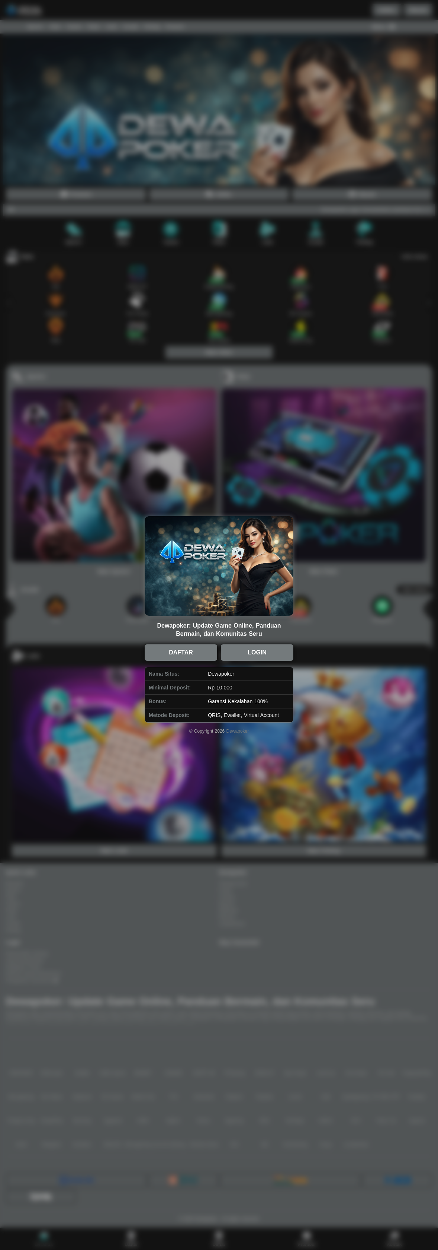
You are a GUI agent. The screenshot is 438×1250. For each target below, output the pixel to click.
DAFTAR (181, 652)
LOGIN (257, 652)
